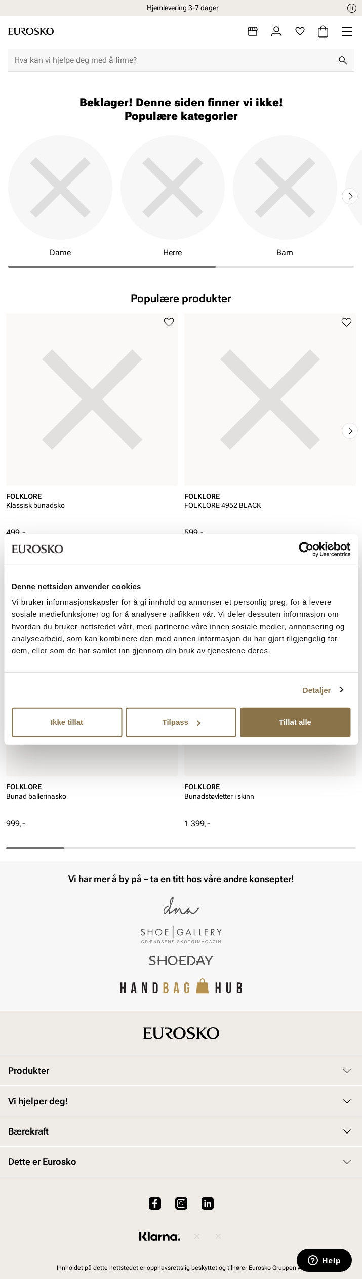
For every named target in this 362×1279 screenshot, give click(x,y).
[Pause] (352, 8)
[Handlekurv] (323, 31)
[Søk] (343, 60)
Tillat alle (295, 722)
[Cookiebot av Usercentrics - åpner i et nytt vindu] (306, 549)
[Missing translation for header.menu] (347, 31)
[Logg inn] (276, 31)
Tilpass (181, 722)
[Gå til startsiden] (31, 31)
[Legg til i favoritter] (168, 322)
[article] (92, 420)
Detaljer (317, 689)
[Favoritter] (300, 31)
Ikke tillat (67, 722)
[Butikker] (252, 31)
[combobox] (173, 60)
